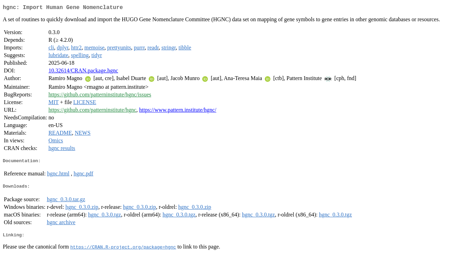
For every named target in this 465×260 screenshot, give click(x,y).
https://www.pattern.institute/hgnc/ (177, 111)
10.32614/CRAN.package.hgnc (83, 72)
